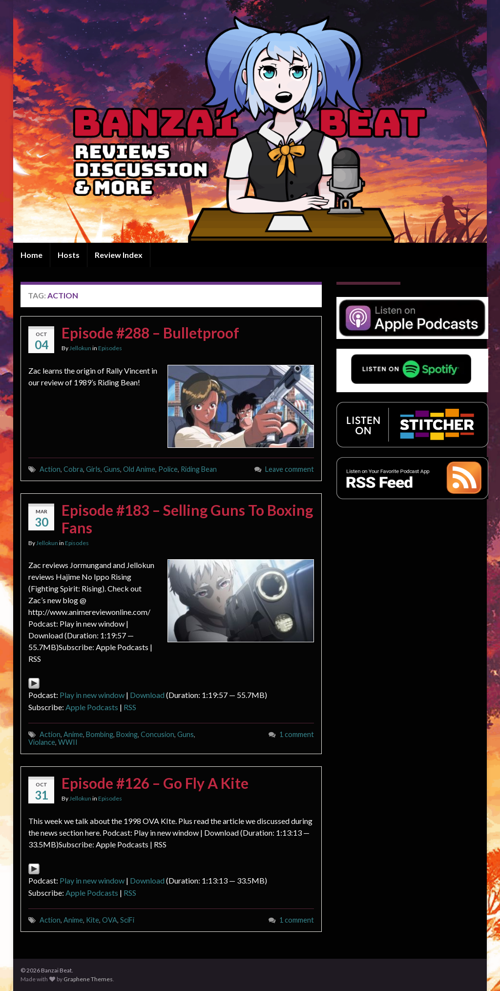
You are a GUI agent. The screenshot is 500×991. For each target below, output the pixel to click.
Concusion (157, 734)
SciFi (127, 920)
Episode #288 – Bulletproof (150, 332)
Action (50, 469)
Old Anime (139, 469)
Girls (93, 469)
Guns (112, 469)
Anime (73, 734)
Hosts (69, 254)
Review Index (119, 254)
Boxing (127, 734)
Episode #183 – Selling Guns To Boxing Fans (187, 518)
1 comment (296, 734)
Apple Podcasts (91, 707)
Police (168, 469)
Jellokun (80, 348)
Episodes (110, 348)
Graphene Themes (88, 979)
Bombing (99, 734)
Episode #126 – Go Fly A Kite (155, 783)
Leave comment (289, 469)
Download (147, 694)
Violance (41, 742)
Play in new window (92, 694)
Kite (92, 920)
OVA (109, 920)
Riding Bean (199, 469)
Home (31, 254)
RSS (130, 707)
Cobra (73, 469)
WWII (68, 742)
